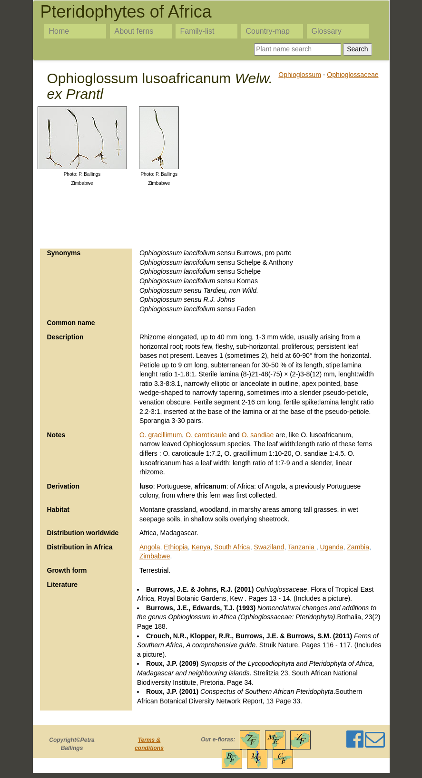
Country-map (268, 31)
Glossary (327, 31)
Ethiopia (176, 547)
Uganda (331, 547)
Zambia (358, 547)
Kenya (201, 547)
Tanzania (302, 547)
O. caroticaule (206, 435)
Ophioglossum (299, 74)
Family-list (197, 31)
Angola (149, 547)
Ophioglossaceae (352, 74)
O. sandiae (258, 435)
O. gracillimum (160, 435)
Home (59, 31)
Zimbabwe (154, 556)
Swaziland (269, 547)
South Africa (232, 547)
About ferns (134, 31)
